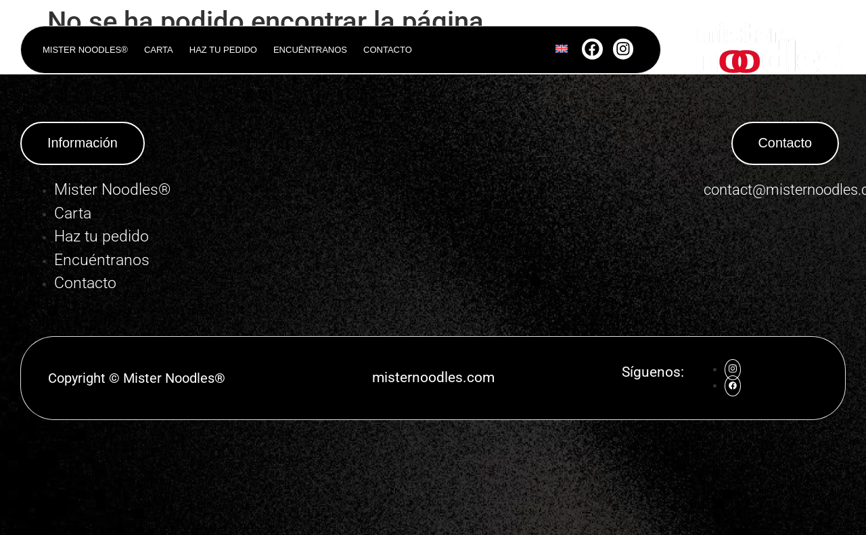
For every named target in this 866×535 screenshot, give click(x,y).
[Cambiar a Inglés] (561, 50)
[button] (82, 143)
